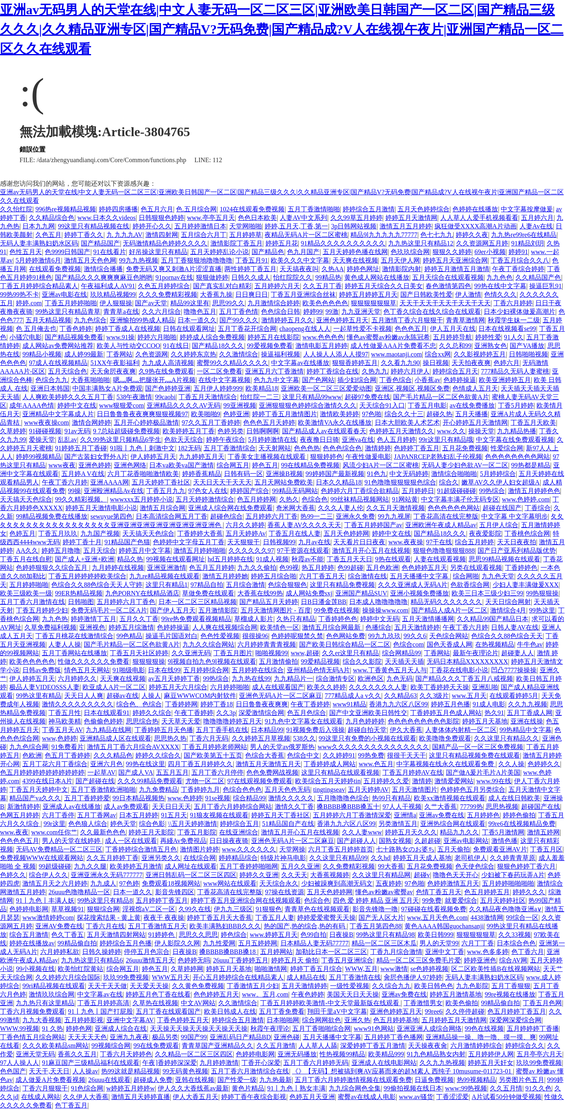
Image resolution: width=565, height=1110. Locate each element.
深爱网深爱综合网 (515, 1020)
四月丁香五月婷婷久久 (200, 763)
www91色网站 (374, 1028)
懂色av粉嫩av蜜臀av (384, 891)
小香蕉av (427, 379)
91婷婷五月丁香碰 (81, 448)
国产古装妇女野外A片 (96, 456)
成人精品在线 (306, 977)
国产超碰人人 (356, 840)
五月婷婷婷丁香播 (533, 1028)
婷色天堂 (123, 823)
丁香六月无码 (208, 738)
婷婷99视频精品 (38, 456)
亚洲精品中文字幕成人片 (58, 414)
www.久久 (451, 431)
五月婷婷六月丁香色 (126, 601)
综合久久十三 (404, 414)
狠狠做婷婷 (212, 277)
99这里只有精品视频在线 (93, 226)
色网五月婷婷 (19, 815)
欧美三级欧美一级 (26, 593)
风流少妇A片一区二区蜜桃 (381, 465)
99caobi (165, 396)
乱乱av (67, 439)
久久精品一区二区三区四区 (194, 1054)
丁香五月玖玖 (57, 533)
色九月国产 (303, 251)
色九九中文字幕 (276, 379)
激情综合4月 (508, 610)
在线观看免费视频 (55, 268)
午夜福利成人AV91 (108, 285)
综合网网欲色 (321, 1020)
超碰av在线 (122, 695)
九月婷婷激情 (219, 1062)
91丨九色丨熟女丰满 (296, 1088)
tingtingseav (329, 789)
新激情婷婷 (23, 806)
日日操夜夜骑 (228, 840)
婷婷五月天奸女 (490, 1062)
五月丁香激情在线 (355, 977)
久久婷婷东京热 (193, 354)
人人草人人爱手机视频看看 (479, 217)
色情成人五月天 (475, 388)
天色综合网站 (448, 635)
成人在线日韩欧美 (514, 798)
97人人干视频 (402, 806)
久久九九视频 (527, 704)
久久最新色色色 (103, 832)
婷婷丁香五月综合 (316, 968)
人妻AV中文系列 (303, 217)
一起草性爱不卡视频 (362, 328)
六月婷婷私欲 (59, 951)
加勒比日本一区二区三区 (331, 951)
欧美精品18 (262, 388)
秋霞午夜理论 (269, 1028)
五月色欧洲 (382, 567)
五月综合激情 (245, 584)
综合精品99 (249, 798)
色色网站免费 (345, 635)
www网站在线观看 (229, 883)
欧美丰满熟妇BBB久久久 (225, 926)
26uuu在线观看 (109, 1079)
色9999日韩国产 (67, 251)
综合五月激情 (28, 934)
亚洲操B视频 (284, 473)
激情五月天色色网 (90, 260)
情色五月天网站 (87, 670)
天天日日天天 (171, 806)
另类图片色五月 (521, 1079)
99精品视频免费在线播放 (51, 516)
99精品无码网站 (295, 490)
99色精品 (129, 635)
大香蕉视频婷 (329, 874)
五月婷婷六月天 (277, 285)
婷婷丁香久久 (83, 234)
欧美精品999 (386, 1054)
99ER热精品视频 (78, 593)
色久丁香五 (67, 934)
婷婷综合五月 (239, 823)
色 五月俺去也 (36, 328)
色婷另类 (230, 431)
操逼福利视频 (280, 354)
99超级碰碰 (55, 866)
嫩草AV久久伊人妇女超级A (500, 482)
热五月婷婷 (318, 567)
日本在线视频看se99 (507, 328)
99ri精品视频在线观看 (53, 985)
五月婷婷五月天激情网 (454, 1020)
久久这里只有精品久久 (506, 738)
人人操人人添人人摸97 (335, 354)
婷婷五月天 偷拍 (294, 960)
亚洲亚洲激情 (166, 567)
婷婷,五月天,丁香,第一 (296, 226)
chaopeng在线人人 (304, 328)
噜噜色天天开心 (455, 874)
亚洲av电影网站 (466, 840)
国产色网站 (318, 379)
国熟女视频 (395, 840)
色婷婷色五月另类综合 (472, 789)
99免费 (431, 900)
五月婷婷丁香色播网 (393, 1037)
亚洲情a (405, 815)
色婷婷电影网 (28, 909)
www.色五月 (376, 763)
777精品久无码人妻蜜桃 (515, 371)
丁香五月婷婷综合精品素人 (39, 285)
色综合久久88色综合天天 (507, 635)
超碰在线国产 (502, 507)
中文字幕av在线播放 (300, 362)
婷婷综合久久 (524, 1045)
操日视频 (436, 362)
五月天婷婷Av (245, 533)
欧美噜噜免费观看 (445, 738)
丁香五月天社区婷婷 (139, 652)
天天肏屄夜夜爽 (113, 371)
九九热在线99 (251, 678)
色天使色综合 (474, 866)
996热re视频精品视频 (65, 209)
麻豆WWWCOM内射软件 (200, 695)
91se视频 (217, 798)
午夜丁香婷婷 (310, 704)
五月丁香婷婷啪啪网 (248, 866)
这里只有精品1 (167, 584)
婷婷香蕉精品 (201, 473)
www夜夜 (62, 465)
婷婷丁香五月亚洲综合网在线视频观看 (246, 900)
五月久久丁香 (139, 618)
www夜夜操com (46, 422)
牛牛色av (530, 644)
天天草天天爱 (180, 721)
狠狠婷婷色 (326, 456)
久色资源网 (151, 354)
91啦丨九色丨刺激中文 (142, 448)
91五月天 (174, 815)
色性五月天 (25, 251)
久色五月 (48, 234)
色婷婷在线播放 (475, 209)
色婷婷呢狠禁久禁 (297, 635)
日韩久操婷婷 (101, 951)
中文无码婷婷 (408, 473)
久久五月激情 (276, 1045)
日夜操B (341, 934)
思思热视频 (502, 806)
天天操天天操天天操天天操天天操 (199, 1028)
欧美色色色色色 (325, 303)
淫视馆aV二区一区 (149, 909)
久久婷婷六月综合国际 (67, 977)
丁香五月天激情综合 (207, 396)
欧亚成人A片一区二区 (114, 687)
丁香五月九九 (165, 490)
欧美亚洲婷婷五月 (505, 379)
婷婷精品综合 (238, 857)
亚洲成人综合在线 (121, 1028)
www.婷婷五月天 (274, 934)
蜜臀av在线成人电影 (367, 1096)
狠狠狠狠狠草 (475, 934)
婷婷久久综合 (152, 712)
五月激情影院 (217, 610)
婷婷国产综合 (249, 490)
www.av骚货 (416, 1096)
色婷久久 (13, 874)
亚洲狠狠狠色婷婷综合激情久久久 (307, 405)
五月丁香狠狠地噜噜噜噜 (197, 260)
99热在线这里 (145, 763)
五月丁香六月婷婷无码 (315, 1062)
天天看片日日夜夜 (359, 542)
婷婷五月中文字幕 (145, 550)
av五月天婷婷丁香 (174, 678)
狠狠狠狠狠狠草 (373, 303)
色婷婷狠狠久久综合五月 (52, 567)
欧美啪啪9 (205, 414)
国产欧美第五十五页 (213, 755)
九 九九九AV (124, 234)
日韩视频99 (279, 542)
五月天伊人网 (400, 260)
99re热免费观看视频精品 (196, 618)
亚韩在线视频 (194, 1079)
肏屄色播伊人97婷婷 (413, 977)
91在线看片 (109, 251)
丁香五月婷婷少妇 (42, 610)
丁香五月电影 (427, 405)
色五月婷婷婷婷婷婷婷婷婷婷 (42, 772)
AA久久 (27, 550)
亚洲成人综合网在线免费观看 (230, 507)
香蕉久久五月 (77, 1054)
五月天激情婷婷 (417, 627)
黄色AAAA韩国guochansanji (444, 926)
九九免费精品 (158, 789)
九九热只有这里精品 (45, 1002)
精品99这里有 (189, 303)
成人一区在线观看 (131, 840)
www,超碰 (305, 652)
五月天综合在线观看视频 (448, 277)
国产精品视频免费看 (74, 337)
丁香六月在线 (105, 926)
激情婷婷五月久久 (287, 320)
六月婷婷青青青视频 (266, 644)
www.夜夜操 (405, 542)
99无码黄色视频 (185, 1071)
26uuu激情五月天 (150, 960)
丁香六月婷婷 (512, 303)
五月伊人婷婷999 (217, 388)
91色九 (377, 473)
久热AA (333, 268)
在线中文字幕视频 (224, 379)
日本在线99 (164, 670)
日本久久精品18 (338, 482)
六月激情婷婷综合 (476, 1045)
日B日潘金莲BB (323, 601)
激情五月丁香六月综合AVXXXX (133, 746)
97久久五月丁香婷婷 (211, 422)
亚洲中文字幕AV (130, 1020)
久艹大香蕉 (440, 806)
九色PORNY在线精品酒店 (142, 593)
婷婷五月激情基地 (456, 994)
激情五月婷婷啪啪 (200, 550)
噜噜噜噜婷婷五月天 (232, 721)
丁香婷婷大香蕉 (200, 533)
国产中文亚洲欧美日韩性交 (368, 712)
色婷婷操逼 (459, 379)
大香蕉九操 (216, 294)
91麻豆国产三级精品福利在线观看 (90, 1062)
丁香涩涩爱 (452, 1096)
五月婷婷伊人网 (491, 1054)
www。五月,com (265, 994)
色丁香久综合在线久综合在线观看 (432, 311)
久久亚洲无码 (191, 652)
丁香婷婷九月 (200, 789)
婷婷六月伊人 (410, 371)
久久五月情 (506, 1088)
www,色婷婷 (59, 738)
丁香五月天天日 (349, 559)
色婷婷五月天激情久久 (401, 431)
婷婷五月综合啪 (273, 576)
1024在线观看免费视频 (252, 209)
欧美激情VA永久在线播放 (335, 422)
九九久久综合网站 (209, 644)
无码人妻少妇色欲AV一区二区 (465, 465)
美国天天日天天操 (353, 994)
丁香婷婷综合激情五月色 (141, 849)
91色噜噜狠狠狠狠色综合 (400, 482)
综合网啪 (466, 576)
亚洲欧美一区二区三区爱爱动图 (326, 388)
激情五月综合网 (162, 507)
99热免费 (371, 755)
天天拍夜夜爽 (471, 362)
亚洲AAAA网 (109, 482)
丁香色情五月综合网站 (32, 1037)
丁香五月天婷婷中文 (38, 789)
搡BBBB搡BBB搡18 (228, 951)
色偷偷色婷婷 (103, 721)
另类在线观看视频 (476, 567)
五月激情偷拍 (278, 661)
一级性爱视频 (349, 985)
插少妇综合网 (356, 379)
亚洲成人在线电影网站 (384, 1062)
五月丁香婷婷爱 (87, 798)
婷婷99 (313, 311)
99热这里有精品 (38, 695)
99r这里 (54, 823)
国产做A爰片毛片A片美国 (483, 772)
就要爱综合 (461, 900)
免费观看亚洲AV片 (500, 849)
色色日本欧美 (257, 217)
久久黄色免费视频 (198, 985)
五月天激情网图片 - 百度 (276, 610)
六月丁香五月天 (322, 576)
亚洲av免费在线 (441, 815)
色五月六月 (157, 209)
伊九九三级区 (233, 909)
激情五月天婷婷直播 (140, 1096)
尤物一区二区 (204, 781)
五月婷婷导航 (452, 337)
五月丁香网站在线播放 (74, 652)
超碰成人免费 (152, 1079)
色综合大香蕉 (264, 755)
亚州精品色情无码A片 (318, 670)
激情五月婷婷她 (225, 576)
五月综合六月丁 (203, 234)
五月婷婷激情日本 (200, 226)
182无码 (189, 448)
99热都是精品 (530, 465)
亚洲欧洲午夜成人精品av (440, 524)
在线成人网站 (40, 1096)
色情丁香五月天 (438, 891)
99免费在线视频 (336, 610)
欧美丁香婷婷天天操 (440, 687)
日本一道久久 (197, 320)
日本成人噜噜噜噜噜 (378, 601)
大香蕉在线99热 (260, 593)
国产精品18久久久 (218, 345)
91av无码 (77, 431)
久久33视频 (514, 934)
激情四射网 (162, 234)
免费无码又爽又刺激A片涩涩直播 (174, 268)
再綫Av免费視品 (183, 840)
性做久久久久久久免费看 (93, 661)
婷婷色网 (79, 1028)
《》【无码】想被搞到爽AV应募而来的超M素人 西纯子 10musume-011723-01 (402, 1071)
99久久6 (415, 635)
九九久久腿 (90, 866)
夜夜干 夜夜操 (163, 917)
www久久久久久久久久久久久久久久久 (374, 746)
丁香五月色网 (542, 1002)
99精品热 (328, 277)
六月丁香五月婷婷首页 (340, 849)
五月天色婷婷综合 (424, 209)
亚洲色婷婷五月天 (342, 320)
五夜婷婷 (389, 883)
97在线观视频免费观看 (259, 781)
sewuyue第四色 (111, 516)
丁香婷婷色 (521, 567)
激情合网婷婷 (91, 422)
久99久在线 (194, 909)
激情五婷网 (543, 832)
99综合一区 (522, 917)
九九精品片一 (293, 678)
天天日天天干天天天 (222, 482)
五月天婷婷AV (368, 789)
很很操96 (255, 635)
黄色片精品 (248, 1088)
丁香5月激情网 (503, 832)
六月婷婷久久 (77, 678)
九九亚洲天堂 (360, 311)
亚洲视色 (92, 627)
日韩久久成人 (250, 277)
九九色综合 (90, 320)
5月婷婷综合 (498, 473)
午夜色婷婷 (307, 994)
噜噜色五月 (200, 311)
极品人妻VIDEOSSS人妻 (44, 687)
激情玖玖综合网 (51, 994)
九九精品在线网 (108, 729)
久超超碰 (428, 840)
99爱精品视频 (320, 661)
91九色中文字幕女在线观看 (304, 721)
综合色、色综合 (139, 704)
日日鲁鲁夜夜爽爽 (262, 704)
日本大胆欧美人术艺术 (407, 422)
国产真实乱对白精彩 (222, 285)
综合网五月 (233, 465)
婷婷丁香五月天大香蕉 (219, 917)
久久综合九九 (391, 985)
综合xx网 (438, 354)
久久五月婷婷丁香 (113, 857)
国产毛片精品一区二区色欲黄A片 (441, 396)
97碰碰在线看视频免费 (433, 909)
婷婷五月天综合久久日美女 (384, 285)
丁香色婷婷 (75, 328)
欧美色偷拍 (461, 1002)
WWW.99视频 (19, 1028)
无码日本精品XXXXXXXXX (467, 661)
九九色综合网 (28, 746)
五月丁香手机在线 (222, 729)
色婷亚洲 (236, 414)
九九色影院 (472, 985)
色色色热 (307, 448)
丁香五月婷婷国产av (373, 524)
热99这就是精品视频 (130, 1071)
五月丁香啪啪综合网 (321, 1028)
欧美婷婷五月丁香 (189, 431)
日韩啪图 (81, 601)
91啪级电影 (129, 670)
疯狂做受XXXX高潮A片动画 (476, 226)
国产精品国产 (100, 243)
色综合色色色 (242, 789)
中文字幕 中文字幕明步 (514, 516)
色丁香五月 (71, 1105)
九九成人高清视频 (168, 362)
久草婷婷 (13, 431)
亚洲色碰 (287, 1037)
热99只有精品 (391, 798)
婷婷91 (518, 251)
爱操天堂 (42, 439)
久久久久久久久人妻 (378, 687)
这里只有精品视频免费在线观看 (474, 755)
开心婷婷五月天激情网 (475, 422)
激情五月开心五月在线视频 (371, 550)
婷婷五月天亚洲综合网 (455, 260)
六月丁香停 (58, 815)
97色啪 (371, 414)
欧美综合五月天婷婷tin (328, 781)
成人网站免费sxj (309, 593)
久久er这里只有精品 (350, 652)
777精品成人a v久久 (353, 695)
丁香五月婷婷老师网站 (214, 746)
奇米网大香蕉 (295, 507)
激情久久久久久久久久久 (77, 704)
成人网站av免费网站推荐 (57, 345)
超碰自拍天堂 (367, 729)
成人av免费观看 (126, 806)
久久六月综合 (161, 311)
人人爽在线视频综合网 (224, 627)
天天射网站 (275, 448)
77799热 (471, 806)
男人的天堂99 (439, 943)
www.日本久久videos (106, 217)
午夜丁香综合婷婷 (518, 268)
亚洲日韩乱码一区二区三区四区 (191, 874)
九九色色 (500, 277)
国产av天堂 (151, 303)
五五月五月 (172, 772)
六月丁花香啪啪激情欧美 (143, 473)
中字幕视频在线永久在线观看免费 (445, 763)
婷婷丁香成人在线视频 (127, 328)
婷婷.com (29, 303)
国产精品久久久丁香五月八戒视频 (464, 678)
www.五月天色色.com (437, 917)
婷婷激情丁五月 (93, 618)
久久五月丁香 (322, 285)
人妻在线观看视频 (440, 559)
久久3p (226, 712)
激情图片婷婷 (199, 849)
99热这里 (542, 610)
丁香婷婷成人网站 (330, 763)
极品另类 (165, 1037)
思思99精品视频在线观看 (504, 559)
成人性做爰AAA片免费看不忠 (393, 345)
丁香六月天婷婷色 (126, 1054)
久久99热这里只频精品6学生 (120, 439)
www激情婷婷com (48, 917)
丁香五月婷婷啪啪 (71, 303)
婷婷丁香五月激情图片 (284, 414)
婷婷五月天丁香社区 (280, 815)
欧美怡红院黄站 (80, 968)
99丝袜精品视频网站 (359, 499)
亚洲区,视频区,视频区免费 (412, 388)
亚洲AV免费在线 (59, 926)
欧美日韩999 (436, 934)
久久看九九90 (400, 362)
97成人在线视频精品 (58, 362)
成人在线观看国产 (278, 687)
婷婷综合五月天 (455, 371)
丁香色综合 (395, 379)
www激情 (394, 968)
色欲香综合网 (469, 584)
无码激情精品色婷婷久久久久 (165, 243)
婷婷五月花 (281, 243)
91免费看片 (67, 746)
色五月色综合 (306, 712)
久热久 (289, 499)
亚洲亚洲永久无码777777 (106, 874)
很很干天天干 (406, 755)
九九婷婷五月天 (201, 456)
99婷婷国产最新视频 (335, 473)
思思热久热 (170, 738)
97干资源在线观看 (303, 550)
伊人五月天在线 (453, 328)
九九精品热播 (516, 431)
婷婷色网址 (363, 268)
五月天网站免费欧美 (283, 482)
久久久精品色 (113, 755)
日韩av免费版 (41, 670)
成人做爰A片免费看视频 (50, 1079)
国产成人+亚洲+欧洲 (84, 559)
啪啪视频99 (271, 652)
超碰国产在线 (540, 806)
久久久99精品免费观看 (150, 781)
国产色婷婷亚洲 (168, 388)
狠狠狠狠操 (149, 661)
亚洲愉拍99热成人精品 (142, 320)
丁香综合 (538, 507)
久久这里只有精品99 (338, 857)
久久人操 (511, 763)
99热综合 (492, 490)
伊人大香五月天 (195, 1096)
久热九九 (375, 371)
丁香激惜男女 (423, 1002)
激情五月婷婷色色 (534, 490)
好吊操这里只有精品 (158, 251)
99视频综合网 (110, 1045)
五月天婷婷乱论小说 (219, 251)
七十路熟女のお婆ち (405, 849)
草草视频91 (67, 909)
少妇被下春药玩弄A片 (513, 874)
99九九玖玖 (384, 635)
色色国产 (13, 1071)
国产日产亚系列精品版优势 (517, 550)
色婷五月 (22, 533)
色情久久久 (500, 294)
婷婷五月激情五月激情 (456, 268)
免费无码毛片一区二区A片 (109, 610)
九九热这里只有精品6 (92, 960)
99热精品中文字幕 (526, 729)
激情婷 (422, 781)
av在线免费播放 (472, 405)
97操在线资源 (284, 891)
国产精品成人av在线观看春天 (324, 431)
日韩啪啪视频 (528, 354)
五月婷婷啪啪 (28, 584)
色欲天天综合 (183, 439)
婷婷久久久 (529, 891)
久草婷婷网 (187, 968)
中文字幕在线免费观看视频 (515, 439)
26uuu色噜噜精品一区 (79, 891)
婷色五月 (265, 465)
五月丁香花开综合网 (247, 328)
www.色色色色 (323, 337)
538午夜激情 (134, 396)
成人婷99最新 (83, 354)
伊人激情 (468, 294)
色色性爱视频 (219, 635)
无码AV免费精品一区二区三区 (59, 849)
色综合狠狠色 (287, 584)
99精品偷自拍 (77, 943)
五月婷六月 (537, 217)
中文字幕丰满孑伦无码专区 (460, 499)
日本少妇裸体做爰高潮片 (519, 311)
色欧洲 (32, 755)
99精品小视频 (41, 354)
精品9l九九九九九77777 (383, 234)
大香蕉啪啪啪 (90, 379)
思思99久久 (228, 303)
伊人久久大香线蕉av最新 (193, 1088)
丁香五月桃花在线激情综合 (74, 635)
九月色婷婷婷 (365, 721)
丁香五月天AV (62, 729)
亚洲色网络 (130, 465)
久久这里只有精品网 (381, 874)
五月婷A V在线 (82, 473)
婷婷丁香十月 (82, 542)
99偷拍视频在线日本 (413, 1088)
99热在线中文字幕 (500, 285)
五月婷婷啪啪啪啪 (508, 883)
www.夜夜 (14, 832)
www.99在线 (493, 781)
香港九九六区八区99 (398, 704)
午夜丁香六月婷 (64, 482)
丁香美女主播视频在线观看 (267, 456)
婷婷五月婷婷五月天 (368, 294)
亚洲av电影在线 (64, 294)
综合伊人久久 (48, 874)
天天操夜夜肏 (427, 1045)
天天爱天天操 (149, 985)
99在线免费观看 (156, 1045)
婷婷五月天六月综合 (178, 687)
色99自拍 (313, 934)
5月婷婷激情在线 (272, 439)
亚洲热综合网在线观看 (452, 823)
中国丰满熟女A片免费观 (107, 388)
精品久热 (130, 559)
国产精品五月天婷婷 (268, 601)
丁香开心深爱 (260, 1062)
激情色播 (504, 840)
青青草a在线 (121, 311)
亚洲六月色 (106, 763)
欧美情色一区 (279, 627)
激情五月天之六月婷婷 (54, 883)
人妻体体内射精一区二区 (461, 729)
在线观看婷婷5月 (513, 695)
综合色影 (152, 823)
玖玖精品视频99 (113, 294)
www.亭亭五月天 (211, 217)
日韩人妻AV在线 (515, 627)
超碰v (422, 874)
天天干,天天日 (49, 1071)
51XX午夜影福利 (114, 362)
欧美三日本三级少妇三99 (487, 593)
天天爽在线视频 (355, 260)
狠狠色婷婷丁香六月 (526, 866)
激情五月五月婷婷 (406, 226)
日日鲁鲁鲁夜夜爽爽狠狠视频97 (142, 414)
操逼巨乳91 (545, 285)
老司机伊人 (470, 857)
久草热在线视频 (155, 1002)
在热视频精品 (494, 644)
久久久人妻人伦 (340, 507)
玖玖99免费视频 (126, 977)
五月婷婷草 (245, 234)
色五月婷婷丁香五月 (516, 1011)
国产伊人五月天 (173, 610)
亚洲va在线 (358, 439)
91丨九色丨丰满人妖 (45, 900)
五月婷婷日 (418, 490)
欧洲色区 (371, 678)
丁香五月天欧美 (533, 422)
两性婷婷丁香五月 (250, 268)
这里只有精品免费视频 (342, 584)
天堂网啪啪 (245, 226)
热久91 (494, 712)
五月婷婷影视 (83, 1020)
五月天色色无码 (287, 789)
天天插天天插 (404, 661)
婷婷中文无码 (379, 618)
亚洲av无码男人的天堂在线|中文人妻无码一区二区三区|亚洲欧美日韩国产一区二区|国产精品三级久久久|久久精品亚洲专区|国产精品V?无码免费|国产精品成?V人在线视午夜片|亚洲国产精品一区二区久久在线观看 (281, 29)
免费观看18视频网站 (171, 883)
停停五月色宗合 (147, 951)
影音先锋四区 (174, 891)
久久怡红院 (16, 209)
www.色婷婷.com (526, 499)
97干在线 (439, 542)
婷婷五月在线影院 (274, 337)
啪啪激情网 (270, 968)
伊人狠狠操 (116, 303)
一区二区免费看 (219, 371)
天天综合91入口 (382, 405)
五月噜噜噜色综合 (343, 798)
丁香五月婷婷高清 (103, 1002)
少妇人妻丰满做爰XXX (526, 584)
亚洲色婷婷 (94, 465)
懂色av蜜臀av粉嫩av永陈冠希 (388, 337)
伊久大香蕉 (406, 729)
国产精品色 (268, 251)
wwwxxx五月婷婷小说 (141, 499)
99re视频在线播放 (510, 994)
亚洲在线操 (527, 721)
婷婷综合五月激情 (369, 209)
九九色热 (55, 618)
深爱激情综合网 (261, 712)
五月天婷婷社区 (503, 900)
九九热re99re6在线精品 (523, 234)
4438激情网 (487, 917)
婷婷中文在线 (76, 405)
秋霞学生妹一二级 (514, 320)
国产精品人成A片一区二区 (449, 610)
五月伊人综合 (498, 524)
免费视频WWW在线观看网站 (41, 857)
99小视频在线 (35, 968)
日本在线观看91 (106, 712)
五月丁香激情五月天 (157, 926)
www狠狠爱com (121, 405)
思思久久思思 (198, 934)
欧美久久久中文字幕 (300, 260)
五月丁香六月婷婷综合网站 (233, 806)
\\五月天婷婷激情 (192, 823)
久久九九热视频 (442, 1062)
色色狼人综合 (87, 823)
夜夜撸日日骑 (319, 439)
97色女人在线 (207, 490)
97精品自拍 (207, 584)
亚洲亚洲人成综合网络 (429, 1028)
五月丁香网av (96, 815)
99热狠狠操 (542, 593)
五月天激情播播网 (428, 618)
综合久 (449, 482)
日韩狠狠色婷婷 (161, 217)
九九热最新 (275, 1079)
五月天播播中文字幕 (420, 576)
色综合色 (315, 499)
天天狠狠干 (243, 542)
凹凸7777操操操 (514, 670)
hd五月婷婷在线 (230, 559)
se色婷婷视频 (429, 968)
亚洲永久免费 (355, 516)
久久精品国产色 (538, 277)
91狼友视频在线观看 (219, 815)
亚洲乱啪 (485, 687)
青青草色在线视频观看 (317, 909)
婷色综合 (234, 934)
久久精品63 (400, 695)
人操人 (151, 695)
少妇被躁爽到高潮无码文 (337, 883)
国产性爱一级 (236, 1079)
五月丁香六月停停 (217, 772)
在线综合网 (199, 857)
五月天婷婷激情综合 (205, 499)
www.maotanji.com (396, 354)
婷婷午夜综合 (225, 439)
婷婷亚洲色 (480, 960)
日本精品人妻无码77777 (314, 943)
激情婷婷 (378, 448)
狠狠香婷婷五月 (355, 362)
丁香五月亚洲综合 (347, 960)
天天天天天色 (87, 1037)
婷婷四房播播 (118, 209)
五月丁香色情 (238, 311)
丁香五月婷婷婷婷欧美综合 (87, 576)
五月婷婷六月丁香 (272, 516)
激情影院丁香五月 (237, 243)
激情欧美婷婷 (339, 414)
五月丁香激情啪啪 (314, 209)
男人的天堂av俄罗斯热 (282, 746)
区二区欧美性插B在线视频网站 (495, 968)
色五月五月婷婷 (212, 567)
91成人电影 (489, 704)
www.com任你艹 (54, 832)
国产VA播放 (527, 345)
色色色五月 (411, 328)
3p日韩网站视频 (353, 226)
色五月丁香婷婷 (67, 755)
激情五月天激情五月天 (268, 763)
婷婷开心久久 (152, 226)
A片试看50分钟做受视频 (506, 1096)
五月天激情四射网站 (116, 934)
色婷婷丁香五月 (416, 448)
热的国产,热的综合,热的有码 (305, 926)
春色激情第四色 (448, 285)
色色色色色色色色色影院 (423, 721)
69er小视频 (489, 251)
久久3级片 (434, 695)
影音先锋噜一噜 (375, 909)
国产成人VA (135, 772)
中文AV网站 (198, 1002)
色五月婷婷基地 (396, 1020)
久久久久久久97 (251, 550)
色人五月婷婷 (396, 439)
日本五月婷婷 (138, 815)
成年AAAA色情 (31, 405)
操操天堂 (481, 431)
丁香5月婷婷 (516, 405)
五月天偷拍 (453, 849)
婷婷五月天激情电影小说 (101, 507)
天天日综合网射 (508, 601)
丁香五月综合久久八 (520, 260)
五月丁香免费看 (281, 1011)
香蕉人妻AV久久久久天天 (304, 524)
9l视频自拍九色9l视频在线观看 (212, 661)
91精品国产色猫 (127, 542)
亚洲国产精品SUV (361, 593)
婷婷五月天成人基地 (422, 857)
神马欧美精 (64, 721)
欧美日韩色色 (433, 985)
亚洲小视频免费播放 (419, 593)
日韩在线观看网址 (189, 328)
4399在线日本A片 (47, 781)
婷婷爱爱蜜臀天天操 (326, 917)
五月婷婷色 (483, 815)
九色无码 (400, 678)
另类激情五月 (397, 823)
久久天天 (294, 874)
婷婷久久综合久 (158, 755)
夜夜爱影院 (485, 533)
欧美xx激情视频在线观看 (449, 798)
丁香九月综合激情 (396, 951)
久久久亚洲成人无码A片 (413, 584)
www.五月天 (469, 695)
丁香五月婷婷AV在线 (412, 772)
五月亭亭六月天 (539, 1054)
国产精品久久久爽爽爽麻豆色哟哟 (103, 277)
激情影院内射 (401, 268)
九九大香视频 (41, 1020)
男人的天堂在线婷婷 (72, 840)
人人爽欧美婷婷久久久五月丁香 (67, 396)
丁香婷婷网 (181, 704)
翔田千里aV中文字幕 (337, 1011)
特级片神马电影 (283, 857)
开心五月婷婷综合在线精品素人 (238, 977)
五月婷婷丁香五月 (162, 900)
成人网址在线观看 (191, 866)
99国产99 (194, 1037)
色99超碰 (350, 567)
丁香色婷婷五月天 (183, 1020)
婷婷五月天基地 (485, 721)
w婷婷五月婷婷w (130, 1088)
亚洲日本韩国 (50, 388)
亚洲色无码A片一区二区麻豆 (280, 695)
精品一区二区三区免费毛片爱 (418, 960)
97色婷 (129, 883)
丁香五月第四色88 (376, 926)
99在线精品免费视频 (310, 465)
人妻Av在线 (536, 226)
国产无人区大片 (381, 917)
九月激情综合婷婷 (274, 303)
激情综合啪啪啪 (454, 473)
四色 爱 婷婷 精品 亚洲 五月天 (376, 900)
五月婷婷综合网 (206, 670)
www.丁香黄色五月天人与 (390, 670)
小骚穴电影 (25, 337)
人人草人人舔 (317, 1045)
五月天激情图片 (414, 789)
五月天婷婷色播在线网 (355, 251)
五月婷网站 (276, 951)
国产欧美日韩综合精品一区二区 (344, 644)
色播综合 (378, 627)
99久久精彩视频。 (81, 499)
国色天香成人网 (449, 644)
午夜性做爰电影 (368, 456)
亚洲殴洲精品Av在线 (113, 490)
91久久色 (539, 1088)
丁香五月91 (251, 260)
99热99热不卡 (19, 294)
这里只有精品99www (312, 396)
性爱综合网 (507, 448)
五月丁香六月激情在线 (32, 601)
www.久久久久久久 (249, 849)
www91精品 (349, 704)
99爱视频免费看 (270, 345)
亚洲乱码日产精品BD (240, 1037)
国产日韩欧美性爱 (426, 294)
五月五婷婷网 (257, 943)
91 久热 (52, 1028)
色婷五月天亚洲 (312, 1096)
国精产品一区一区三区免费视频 (477, 746)
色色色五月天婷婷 (269, 422)
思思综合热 (142, 721)
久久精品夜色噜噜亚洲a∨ (505, 909)
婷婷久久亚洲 (258, 874)
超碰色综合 (226, 516)
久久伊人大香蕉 (86, 1096)
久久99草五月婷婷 (356, 217)
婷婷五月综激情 (131, 627)
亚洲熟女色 (490, 345)
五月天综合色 (67, 371)
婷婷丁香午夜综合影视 (253, 1096)
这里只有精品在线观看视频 (340, 772)
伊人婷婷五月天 (153, 456)
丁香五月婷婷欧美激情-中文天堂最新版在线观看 (330, 1002)
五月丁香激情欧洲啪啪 (103, 789)
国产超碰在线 (95, 781)
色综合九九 (51, 379)
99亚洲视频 (240, 405)
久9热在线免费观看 (166, 371)
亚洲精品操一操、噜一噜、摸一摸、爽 (481, 1037)
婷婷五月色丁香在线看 (158, 994)
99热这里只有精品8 (105, 900)
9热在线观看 (393, 559)
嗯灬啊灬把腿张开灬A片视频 (154, 379)
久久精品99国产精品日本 (492, 618)
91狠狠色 (269, 909)
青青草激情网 (465, 320)
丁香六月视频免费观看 (32, 1011)
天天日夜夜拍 (516, 542)
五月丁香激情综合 (230, 448)
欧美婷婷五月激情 (136, 866)
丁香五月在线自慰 (26, 559)
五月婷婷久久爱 (386, 781)
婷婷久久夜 (472, 234)
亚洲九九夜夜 (129, 1037)
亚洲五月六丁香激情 (274, 371)
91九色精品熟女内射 (436, 1054)
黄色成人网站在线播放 (376, 277)
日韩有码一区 (243, 473)
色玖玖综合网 (410, 251)
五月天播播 (471, 414)
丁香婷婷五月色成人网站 (446, 712)
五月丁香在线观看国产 (168, 1011)
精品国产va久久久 (35, 798)
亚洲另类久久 (160, 857)
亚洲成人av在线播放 (72, 806)
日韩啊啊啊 (262, 431)
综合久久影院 (362, 661)
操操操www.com (385, 610)
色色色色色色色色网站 (517, 456)
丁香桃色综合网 (527, 533)
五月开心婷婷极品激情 (146, 422)
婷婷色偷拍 (519, 815)
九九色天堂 (498, 576)
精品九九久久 (459, 832)
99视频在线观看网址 (175, 559)
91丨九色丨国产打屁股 (100, 1011)
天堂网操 (292, 849)
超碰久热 (439, 414)
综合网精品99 (401, 652)
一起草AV (101, 772)
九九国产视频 (100, 533)
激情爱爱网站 (454, 781)
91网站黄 (405, 499)
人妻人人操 (64, 644)
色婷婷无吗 (194, 960)
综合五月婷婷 (474, 542)
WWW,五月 (361, 968)
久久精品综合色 (51, 217)
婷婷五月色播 (450, 704)
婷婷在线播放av (31, 943)
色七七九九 (436, 234)
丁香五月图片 (232, 652)
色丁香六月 (527, 951)
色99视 (289, 567)
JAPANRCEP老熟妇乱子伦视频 (438, 456)
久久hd (380, 857)
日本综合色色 (516, 943)
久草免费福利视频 (50, 627)
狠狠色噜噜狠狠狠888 (444, 550)
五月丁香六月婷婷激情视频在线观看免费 (353, 1079)
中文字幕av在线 (99, 994)
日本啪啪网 (283, 1020)
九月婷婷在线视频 (118, 567)
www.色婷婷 (184, 798)
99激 (332, 311)
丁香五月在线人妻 (295, 533)
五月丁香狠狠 (510, 985)
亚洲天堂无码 (35, 1054)
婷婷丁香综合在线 (332, 371)
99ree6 (434, 1011)
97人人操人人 (19, 1062)
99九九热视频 (138, 260)
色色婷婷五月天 (424, 567)
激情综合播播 (103, 268)
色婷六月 (506, 362)
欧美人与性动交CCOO (128, 345)
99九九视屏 (394, 516)
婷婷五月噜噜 (60, 550)
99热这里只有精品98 (385, 934)
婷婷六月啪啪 (156, 337)
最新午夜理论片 (475, 652)
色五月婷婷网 (256, 499)
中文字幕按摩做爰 (527, 209)
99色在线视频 (484, 1028)
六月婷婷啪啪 (229, 687)
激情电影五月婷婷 (322, 345)
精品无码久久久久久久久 (446, 601)
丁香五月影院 (196, 832)
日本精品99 (267, 729)
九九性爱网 (219, 943)
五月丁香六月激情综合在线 (250, 1071)
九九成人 (103, 883)
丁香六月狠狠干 (45, 1088)
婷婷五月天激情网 (411, 217)
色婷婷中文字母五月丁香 (188, 542)
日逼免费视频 (434, 1079)
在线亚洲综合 (238, 832)
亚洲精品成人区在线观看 (115, 738)
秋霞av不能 (307, 559)
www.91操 (120, 337)
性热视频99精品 (342, 1054)
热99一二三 (316, 516)
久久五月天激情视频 (395, 507)
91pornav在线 (174, 277)
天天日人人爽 (83, 695)
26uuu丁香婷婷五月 (240, 960)
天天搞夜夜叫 (299, 268)
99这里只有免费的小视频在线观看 (367, 738)
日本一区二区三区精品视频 (198, 601)
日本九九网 (38, 226)
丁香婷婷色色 (337, 618)
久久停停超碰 (465, 1011)
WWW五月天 (171, 977)
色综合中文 (303, 755)
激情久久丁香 (294, 806)
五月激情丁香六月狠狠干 (407, 320)
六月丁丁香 (477, 943)
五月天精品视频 (48, 320)
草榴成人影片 (253, 618)
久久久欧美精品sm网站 (55, 1045)
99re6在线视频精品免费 (521, 823)
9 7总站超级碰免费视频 (126, 431)
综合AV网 (513, 960)
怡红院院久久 (292, 277)
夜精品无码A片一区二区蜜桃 (306, 234)
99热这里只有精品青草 (67, 311)
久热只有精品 (295, 618)
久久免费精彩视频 (349, 866)
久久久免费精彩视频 (168, 294)
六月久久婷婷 (245, 524)
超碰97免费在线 (367, 396)
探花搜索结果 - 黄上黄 (109, 917)
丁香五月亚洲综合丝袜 (303, 294)
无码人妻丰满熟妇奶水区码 (39, 243)
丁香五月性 (64, 712)
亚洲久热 (357, 1020)
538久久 (304, 738)
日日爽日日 (251, 294)
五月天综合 (99, 550)
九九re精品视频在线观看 (164, 576)
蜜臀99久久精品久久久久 (232, 362)
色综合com (408, 644)
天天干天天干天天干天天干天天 (445, 303)
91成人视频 (272, 559)
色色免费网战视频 (272, 772)
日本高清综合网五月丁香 (171, 516)
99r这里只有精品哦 (446, 439)
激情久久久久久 (291, 798)
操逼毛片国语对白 (172, 635)
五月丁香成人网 (529, 712)
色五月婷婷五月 (487, 891)
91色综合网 (87, 1088)
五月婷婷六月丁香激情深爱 (352, 815)
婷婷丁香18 (216, 704)
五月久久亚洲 (300, 866)
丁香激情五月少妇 (253, 985)
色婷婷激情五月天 (453, 883)
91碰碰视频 (45, 431)
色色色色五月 (19, 840)
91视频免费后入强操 (315, 729)
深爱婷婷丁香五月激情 (372, 1045)
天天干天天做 (107, 985)
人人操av (85, 1071)
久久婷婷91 (339, 755)
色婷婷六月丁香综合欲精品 (360, 490)
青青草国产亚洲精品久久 (217, 1045)
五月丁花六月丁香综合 (54, 763)
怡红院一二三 (259, 396)
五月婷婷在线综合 (258, 670)
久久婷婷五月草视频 (261, 738)
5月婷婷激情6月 (38, 260)
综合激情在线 (367, 576)
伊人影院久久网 (177, 943)
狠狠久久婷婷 (452, 251)
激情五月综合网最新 (332, 627)
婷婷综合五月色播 (126, 943)
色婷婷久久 (544, 763)
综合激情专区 (335, 678)
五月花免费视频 (465, 448)
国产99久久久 (239, 320)
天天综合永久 (278, 883)
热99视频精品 (476, 1079)
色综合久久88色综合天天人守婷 (96, 584)
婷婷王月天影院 (151, 832)
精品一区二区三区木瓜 (384, 943)
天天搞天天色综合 (26, 499)
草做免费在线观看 (208, 593)
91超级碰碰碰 (456, 490)
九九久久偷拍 (256, 567)
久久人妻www (362, 832)
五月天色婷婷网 (346, 533)
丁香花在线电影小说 (459, 670)
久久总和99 (455, 345)
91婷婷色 (162, 934)
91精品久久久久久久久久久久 (343, 243)
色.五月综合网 (196, 209)
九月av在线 (314, 542)
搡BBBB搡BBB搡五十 (348, 806)
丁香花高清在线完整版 (445, 516)
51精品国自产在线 (288, 823)
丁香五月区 (546, 849)
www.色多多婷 (488, 951)
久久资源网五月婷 (482, 243)
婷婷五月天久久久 (411, 832)
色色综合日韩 (280, 311)
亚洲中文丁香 (444, 951)
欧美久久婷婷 (326, 687)
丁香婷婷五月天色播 (164, 729)
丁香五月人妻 (274, 917)
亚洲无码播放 (297, 1054)
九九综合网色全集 (355, 1088)
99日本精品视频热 (139, 798)
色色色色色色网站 (454, 507)
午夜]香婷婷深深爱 (169, 1062)
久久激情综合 (238, 354)
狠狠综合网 (103, 909)
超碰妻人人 (517, 652)
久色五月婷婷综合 (164, 285)
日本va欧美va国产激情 (181, 465)
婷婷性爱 (488, 337)
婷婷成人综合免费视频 (212, 337)
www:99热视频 (466, 1088)
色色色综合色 (342, 448)
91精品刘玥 (527, 243)
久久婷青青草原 (512, 857)
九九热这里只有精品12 (420, 243)
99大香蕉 (391, 866)
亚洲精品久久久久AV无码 (183, 405)
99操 (74, 490)
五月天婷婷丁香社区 (161, 482)
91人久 (514, 337)
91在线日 (176, 345)
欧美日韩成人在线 (230, 1011)
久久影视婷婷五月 (480, 354)
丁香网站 (119, 354)
